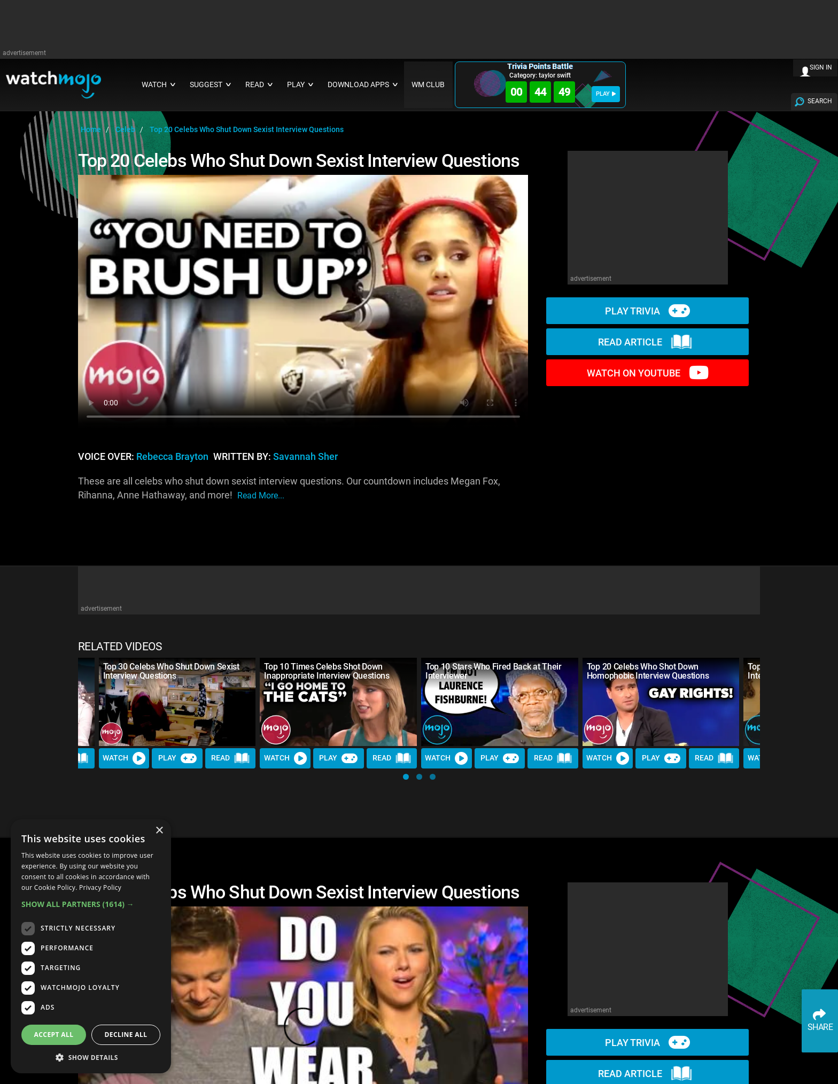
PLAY (606, 93)
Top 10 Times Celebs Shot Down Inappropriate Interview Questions (326, 671)
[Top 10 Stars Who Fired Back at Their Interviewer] (499, 702)
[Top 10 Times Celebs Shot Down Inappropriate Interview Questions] (338, 702)
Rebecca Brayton (172, 456)
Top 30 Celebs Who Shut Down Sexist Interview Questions (171, 671)
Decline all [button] (126, 1034)
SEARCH (820, 101)
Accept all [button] (54, 1034)
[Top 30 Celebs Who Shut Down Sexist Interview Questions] (177, 702)
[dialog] (91, 946)
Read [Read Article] (230, 758)
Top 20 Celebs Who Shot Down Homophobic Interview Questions (648, 671)
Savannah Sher (305, 456)
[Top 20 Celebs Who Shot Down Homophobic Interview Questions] (661, 702)
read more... (260, 495)
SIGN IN (821, 67)
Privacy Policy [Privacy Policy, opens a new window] (100, 887)
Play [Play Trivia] (177, 758)
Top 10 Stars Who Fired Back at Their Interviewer (493, 671)
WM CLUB (428, 84)
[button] (406, 776)
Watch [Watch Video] (124, 758)
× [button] (159, 831)
